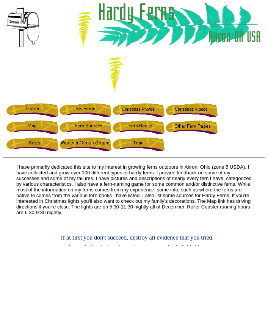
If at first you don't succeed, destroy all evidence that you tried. (137, 238)
